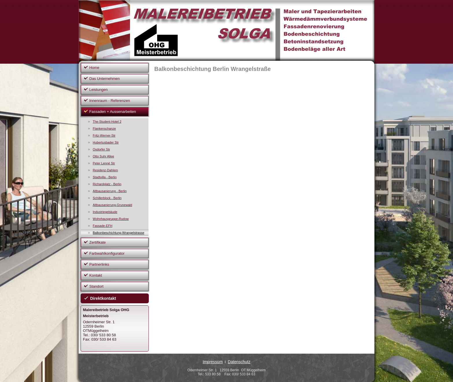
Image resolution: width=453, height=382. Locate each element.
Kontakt (95, 275)
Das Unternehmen (104, 78)
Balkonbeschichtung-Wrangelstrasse (118, 232)
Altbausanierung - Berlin (110, 191)
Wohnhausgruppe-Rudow (111, 219)
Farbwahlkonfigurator (107, 253)
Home (94, 67)
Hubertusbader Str (106, 142)
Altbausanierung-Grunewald (112, 205)
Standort (96, 286)
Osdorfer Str (101, 149)
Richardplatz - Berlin (107, 184)
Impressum (213, 361)
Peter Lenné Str (104, 163)
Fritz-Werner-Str (104, 135)
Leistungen (98, 89)
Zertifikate (97, 242)
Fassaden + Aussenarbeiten (112, 111)
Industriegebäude (105, 212)
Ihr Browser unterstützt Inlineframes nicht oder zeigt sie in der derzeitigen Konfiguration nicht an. (257, 153)
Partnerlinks (99, 264)
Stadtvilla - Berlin (105, 177)
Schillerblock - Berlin (107, 198)
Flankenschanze (104, 128)
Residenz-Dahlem (105, 170)
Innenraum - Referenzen (109, 100)
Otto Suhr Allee (103, 156)
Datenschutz (239, 361)
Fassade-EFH (102, 225)
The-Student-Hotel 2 (107, 121)
